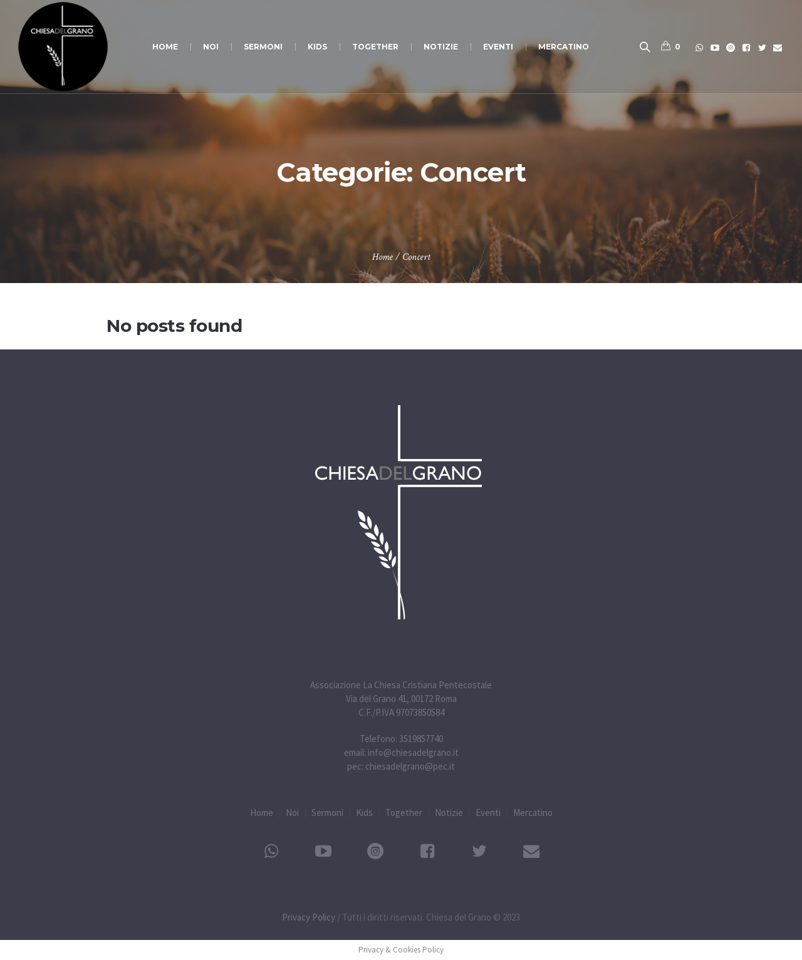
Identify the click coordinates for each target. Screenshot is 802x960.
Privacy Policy (308, 917)
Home (382, 257)
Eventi (488, 812)
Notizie (449, 812)
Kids (364, 812)
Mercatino (533, 812)
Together (403, 812)
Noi (292, 812)
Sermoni (327, 812)
